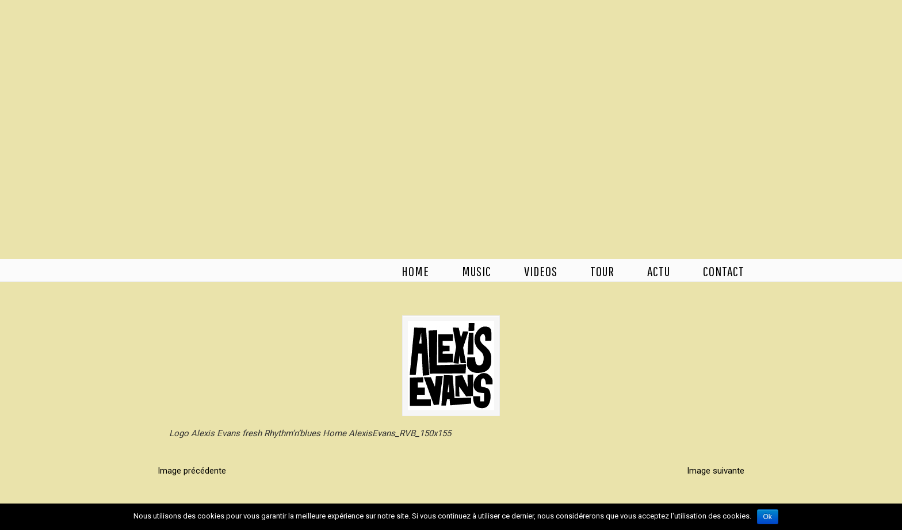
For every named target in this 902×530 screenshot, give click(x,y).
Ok (767, 517)
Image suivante (715, 471)
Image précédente (192, 471)
